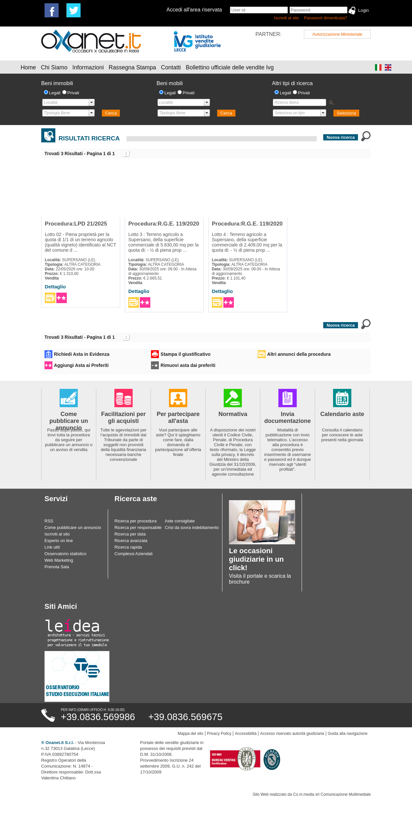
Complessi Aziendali (134, 553)
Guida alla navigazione (347, 733)
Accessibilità (245, 733)
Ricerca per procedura (136, 520)
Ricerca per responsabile (138, 527)
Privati (73, 92)
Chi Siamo (54, 67)
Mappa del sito (190, 733)
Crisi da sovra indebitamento (192, 527)
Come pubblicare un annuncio (73, 527)
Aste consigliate (180, 520)
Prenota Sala (57, 566)
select (92, 102)
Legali (55, 92)
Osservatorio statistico (65, 553)
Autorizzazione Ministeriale (337, 34)
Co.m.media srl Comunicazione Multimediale (332, 794)
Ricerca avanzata (131, 540)
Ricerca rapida (128, 547)
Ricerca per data (130, 534)
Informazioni (88, 67)
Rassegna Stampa (132, 67)
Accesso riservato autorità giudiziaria (292, 733)
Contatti (171, 67)
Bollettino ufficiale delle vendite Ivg (230, 67)
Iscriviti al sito (286, 17)
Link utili (52, 547)
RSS (49, 520)
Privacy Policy (219, 733)
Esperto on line (59, 540)
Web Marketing (59, 560)
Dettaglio (55, 286)
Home (28, 67)
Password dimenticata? (325, 17)
